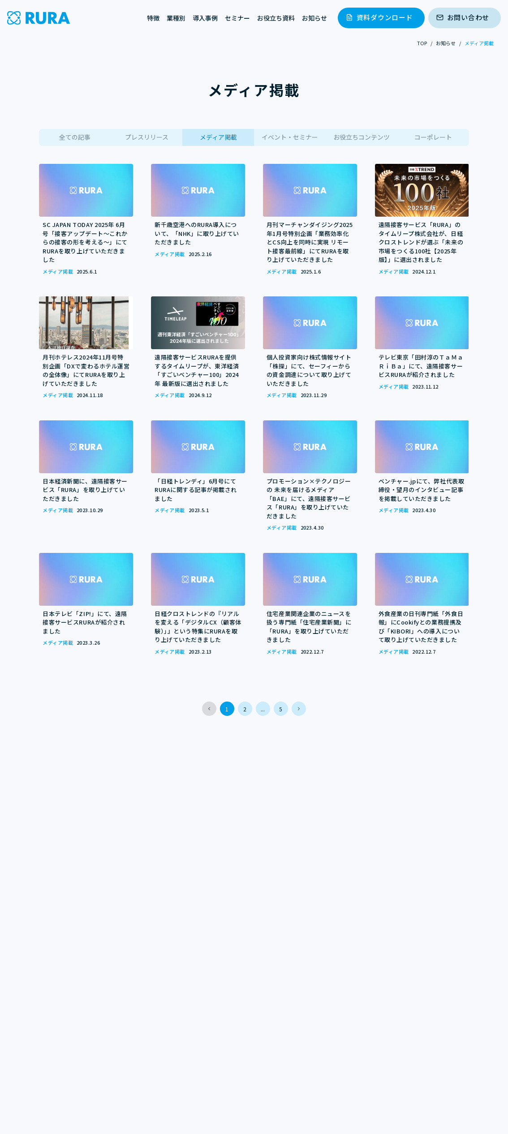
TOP (422, 43)
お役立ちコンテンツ (361, 137)
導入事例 (205, 17)
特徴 (153, 17)
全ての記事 (74, 137)
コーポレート (433, 137)
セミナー (237, 17)
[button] (209, 709)
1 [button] (226, 709)
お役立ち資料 (276, 17)
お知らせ (314, 17)
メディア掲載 (218, 137)
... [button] (263, 709)
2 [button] (244, 709)
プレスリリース (146, 137)
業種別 (176, 17)
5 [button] (280, 709)
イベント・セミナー (290, 137)
